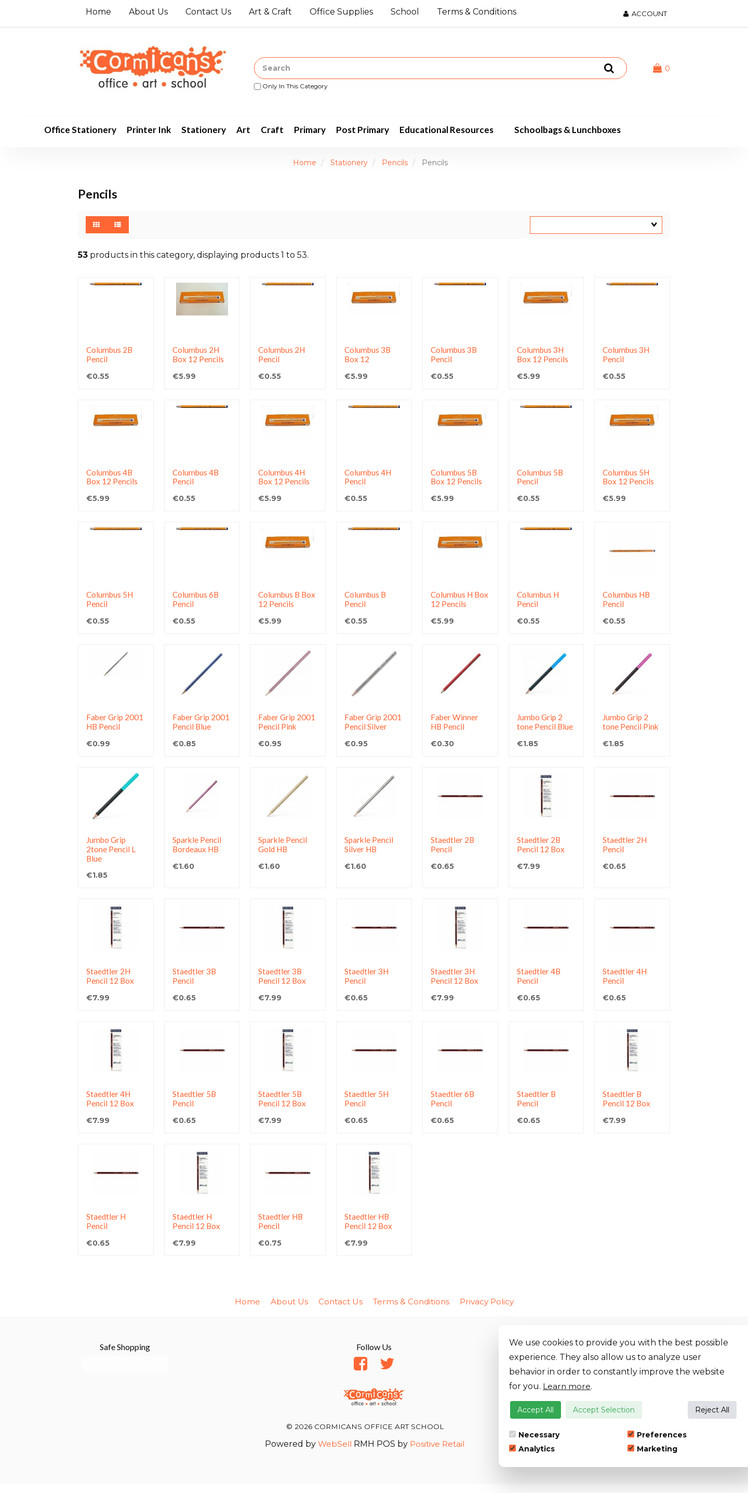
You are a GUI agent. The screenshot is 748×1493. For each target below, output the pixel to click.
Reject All (712, 1410)
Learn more (567, 1386)
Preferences (657, 1434)
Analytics (532, 1449)
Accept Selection (604, 1410)
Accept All (535, 1410)
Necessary (534, 1434)
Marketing (652, 1449)
